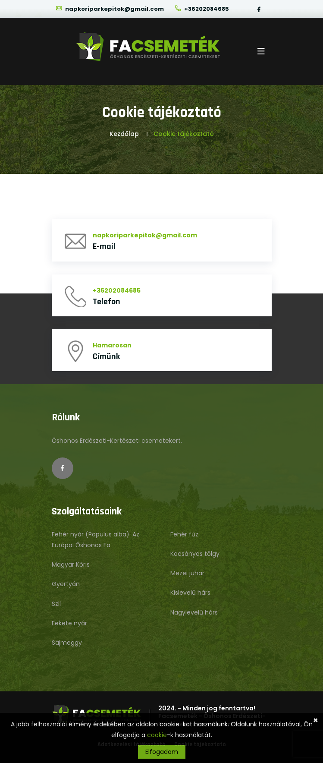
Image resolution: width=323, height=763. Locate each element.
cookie (157, 735)
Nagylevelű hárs (194, 612)
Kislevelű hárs (190, 592)
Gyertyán (66, 584)
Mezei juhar (187, 573)
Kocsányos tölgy (195, 553)
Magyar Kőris (71, 564)
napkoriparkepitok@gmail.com (109, 9)
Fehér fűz (184, 534)
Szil (56, 603)
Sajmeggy (67, 642)
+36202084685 (201, 9)
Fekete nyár (69, 623)
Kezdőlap (124, 133)
